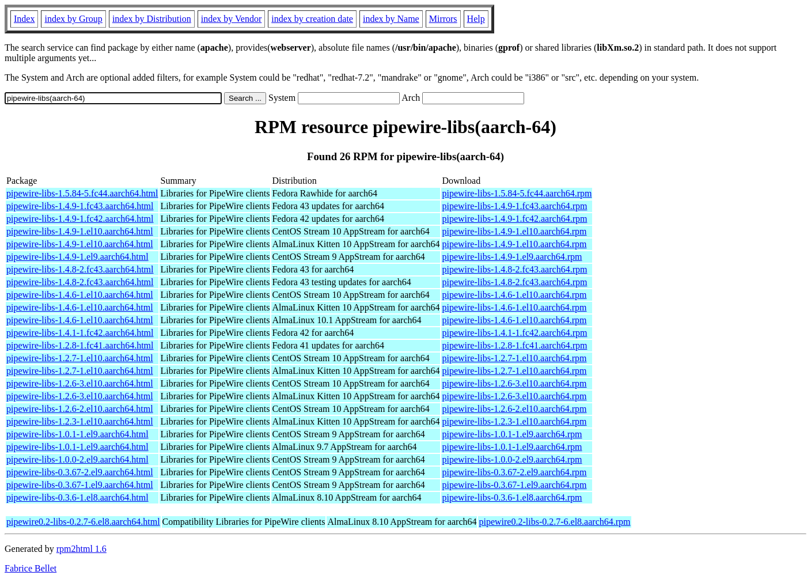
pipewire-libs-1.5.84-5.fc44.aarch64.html (82, 193)
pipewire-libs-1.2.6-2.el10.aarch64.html (79, 409)
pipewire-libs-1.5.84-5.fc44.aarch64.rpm (517, 193)
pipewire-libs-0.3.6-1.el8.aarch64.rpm (512, 497)
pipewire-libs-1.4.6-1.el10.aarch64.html (79, 295)
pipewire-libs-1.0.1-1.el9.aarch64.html (77, 434)
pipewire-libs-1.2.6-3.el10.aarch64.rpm (514, 383)
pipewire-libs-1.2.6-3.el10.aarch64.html (79, 383)
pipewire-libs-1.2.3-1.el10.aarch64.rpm (514, 421)
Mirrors (443, 19)
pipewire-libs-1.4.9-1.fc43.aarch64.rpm (514, 206)
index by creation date (312, 19)
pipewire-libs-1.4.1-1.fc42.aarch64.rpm (514, 333)
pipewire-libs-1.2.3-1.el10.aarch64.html (79, 421)
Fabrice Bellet (30, 568)
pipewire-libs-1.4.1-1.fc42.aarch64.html (79, 333)
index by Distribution (151, 19)
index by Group (73, 19)
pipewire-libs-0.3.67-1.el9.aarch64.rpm (514, 485)
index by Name (391, 19)
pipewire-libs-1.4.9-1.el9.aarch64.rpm (512, 257)
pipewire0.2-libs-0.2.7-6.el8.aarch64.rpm (554, 522)
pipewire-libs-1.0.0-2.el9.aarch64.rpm (512, 459)
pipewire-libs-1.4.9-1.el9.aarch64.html (77, 257)
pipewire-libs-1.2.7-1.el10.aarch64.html (79, 358)
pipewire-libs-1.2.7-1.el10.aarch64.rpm (514, 358)
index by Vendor (231, 19)
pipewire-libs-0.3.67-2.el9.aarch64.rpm (514, 472)
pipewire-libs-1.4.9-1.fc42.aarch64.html (79, 219)
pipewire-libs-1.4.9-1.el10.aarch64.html (79, 231)
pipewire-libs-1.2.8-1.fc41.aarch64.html (79, 345)
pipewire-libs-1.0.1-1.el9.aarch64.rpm (512, 434)
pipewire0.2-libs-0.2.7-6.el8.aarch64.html (83, 522)
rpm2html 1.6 (81, 549)
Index (24, 19)
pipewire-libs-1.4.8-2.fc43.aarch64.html (79, 269)
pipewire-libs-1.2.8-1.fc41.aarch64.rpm (514, 345)
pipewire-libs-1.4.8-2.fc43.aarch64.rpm (514, 269)
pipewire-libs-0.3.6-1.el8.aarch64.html (77, 497)
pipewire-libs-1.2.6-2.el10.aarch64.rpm (514, 409)
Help (476, 19)
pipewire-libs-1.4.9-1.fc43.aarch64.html (79, 206)
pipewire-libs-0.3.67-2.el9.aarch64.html (79, 472)
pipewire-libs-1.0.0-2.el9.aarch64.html (77, 459)
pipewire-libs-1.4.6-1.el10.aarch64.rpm (514, 295)
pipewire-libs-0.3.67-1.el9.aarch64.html (79, 485)
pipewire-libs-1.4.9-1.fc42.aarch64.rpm (514, 219)
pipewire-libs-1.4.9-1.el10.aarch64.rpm (514, 231)
